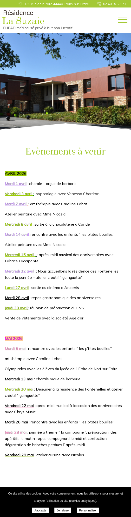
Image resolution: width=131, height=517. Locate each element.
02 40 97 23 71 (114, 4)
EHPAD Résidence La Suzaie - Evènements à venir (37, 20)
